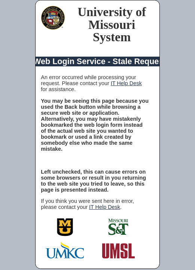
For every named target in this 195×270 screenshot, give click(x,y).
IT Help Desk (126, 83)
